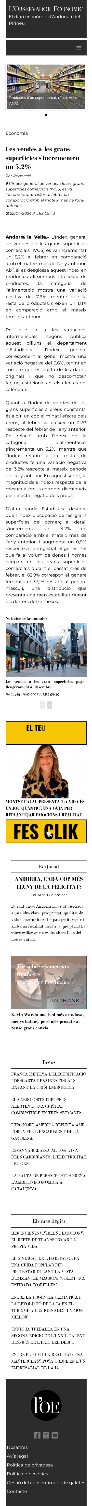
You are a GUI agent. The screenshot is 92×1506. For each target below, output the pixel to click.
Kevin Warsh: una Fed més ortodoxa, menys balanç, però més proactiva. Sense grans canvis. (47, 1021)
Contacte (17, 1491)
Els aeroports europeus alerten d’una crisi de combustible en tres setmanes (46, 1106)
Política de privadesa (30, 1465)
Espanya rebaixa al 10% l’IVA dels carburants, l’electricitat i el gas (48, 1157)
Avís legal (17, 1456)
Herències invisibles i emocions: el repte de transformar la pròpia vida (47, 1240)
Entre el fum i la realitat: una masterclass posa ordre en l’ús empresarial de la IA (48, 1361)
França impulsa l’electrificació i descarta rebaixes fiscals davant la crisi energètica (48, 1081)
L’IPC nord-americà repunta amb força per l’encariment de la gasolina (48, 1131)
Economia (17, 133)
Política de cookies (27, 1474)
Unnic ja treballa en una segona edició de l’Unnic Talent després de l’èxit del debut (48, 1336)
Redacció (22, 176)
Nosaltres (17, 1447)
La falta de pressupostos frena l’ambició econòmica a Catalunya (48, 1182)
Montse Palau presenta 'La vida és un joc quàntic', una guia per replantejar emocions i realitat (45, 808)
